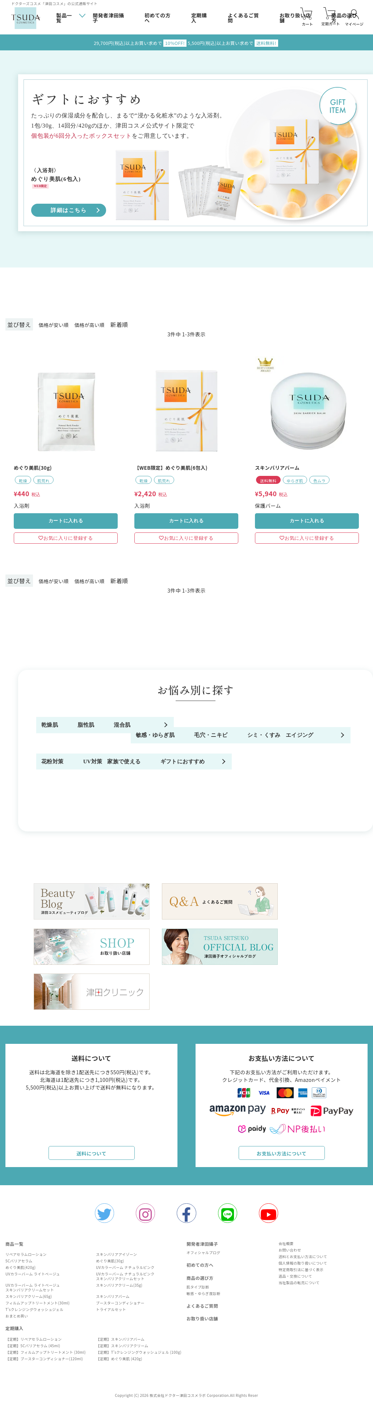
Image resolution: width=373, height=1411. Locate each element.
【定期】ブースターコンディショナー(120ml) (44, 1362)
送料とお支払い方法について (301, 1259)
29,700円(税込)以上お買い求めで (134, 42)
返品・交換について (294, 1279)
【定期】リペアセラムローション (33, 1342)
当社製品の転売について (297, 1285)
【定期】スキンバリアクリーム (122, 1348)
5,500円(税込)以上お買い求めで (239, 42)
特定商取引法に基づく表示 (299, 1272)
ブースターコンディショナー (120, 1306)
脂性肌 (162, 731)
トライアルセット (111, 1312)
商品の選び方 (199, 1281)
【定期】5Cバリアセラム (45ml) (32, 1348)
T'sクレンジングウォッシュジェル (34, 1312)
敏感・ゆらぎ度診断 (203, 1296)
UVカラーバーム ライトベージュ (32, 1277)
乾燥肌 (51, 731)
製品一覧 (64, 18)
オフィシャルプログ (203, 1255)
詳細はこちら (69, 210)
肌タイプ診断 (197, 1289)
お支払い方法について (281, 1154)
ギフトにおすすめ (176, 814)
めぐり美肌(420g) (20, 1270)
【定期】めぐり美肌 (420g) (119, 1362)
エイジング (57, 786)
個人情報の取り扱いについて (301, 1266)
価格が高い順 (98, 324)
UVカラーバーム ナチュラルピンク (125, 1270)
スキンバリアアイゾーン (116, 1257)
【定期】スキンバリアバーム (120, 1342)
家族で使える (60, 814)
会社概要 (284, 1246)
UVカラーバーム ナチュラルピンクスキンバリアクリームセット (125, 1279)
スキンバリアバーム (113, 1299)
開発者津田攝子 (108, 18)
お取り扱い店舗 (202, 1322)
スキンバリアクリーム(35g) (119, 1288)
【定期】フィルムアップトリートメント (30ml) (45, 1355)
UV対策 (273, 786)
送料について (91, 1154)
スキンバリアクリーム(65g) (28, 1299)
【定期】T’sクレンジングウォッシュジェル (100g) (138, 1355)
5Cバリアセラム (19, 1264)
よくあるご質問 (243, 18)
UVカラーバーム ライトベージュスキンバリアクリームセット (32, 1290)
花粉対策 (165, 786)
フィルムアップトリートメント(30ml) (37, 1306)
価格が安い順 (56, 324)
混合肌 (272, 731)
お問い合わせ (288, 1253)
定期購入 (199, 18)
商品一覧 (14, 1247)
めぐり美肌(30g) (110, 1264)
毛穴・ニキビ (170, 759)
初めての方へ (157, 18)
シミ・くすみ (281, 759)
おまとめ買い (16, 1319)
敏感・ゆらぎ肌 (63, 759)
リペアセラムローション (26, 1257)
